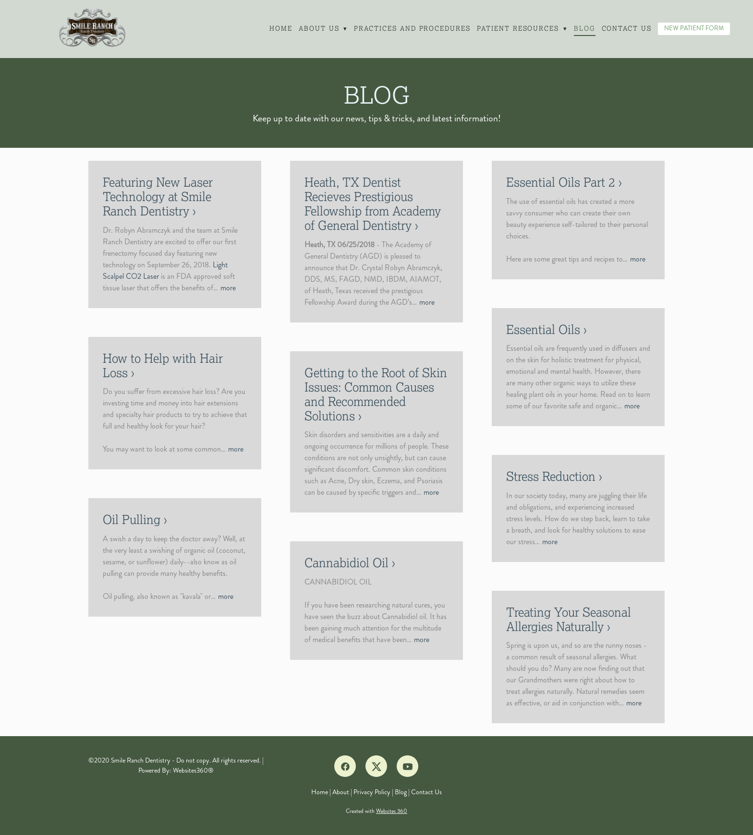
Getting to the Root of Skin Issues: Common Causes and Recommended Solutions (375, 394)
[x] (376, 766)
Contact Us (627, 28)
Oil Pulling (131, 519)
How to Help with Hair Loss (163, 366)
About (340, 792)
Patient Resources (521, 28)
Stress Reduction (550, 476)
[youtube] (407, 766)
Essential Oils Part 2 (560, 182)
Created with (376, 811)
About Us (322, 28)
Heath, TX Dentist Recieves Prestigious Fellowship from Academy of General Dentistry (372, 204)
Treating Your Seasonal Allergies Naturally (568, 619)
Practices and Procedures (411, 28)
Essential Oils (543, 329)
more (228, 287)
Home (280, 28)
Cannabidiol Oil (346, 563)
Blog (584, 28)
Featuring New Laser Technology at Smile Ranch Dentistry (158, 197)
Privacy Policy (371, 792)
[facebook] (345, 766)
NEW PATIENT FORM (694, 28)
